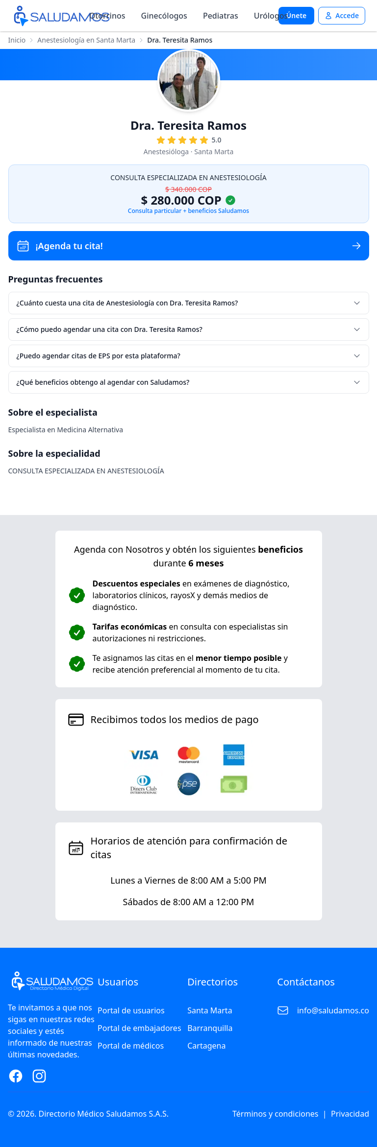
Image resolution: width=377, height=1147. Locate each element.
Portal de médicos (131, 1045)
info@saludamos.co (333, 1010)
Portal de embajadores (139, 1028)
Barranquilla (209, 1028)
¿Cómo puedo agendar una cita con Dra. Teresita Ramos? (189, 329)
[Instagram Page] (39, 1076)
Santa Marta (209, 1010)
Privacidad (350, 1113)
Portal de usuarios (131, 1010)
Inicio (17, 40)
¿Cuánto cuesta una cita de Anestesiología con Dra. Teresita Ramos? (189, 302)
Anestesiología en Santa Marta (86, 40)
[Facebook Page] (16, 1076)
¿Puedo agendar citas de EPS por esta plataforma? (189, 355)
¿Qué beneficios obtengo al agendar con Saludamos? (189, 382)
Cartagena (206, 1045)
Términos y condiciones (275, 1113)
